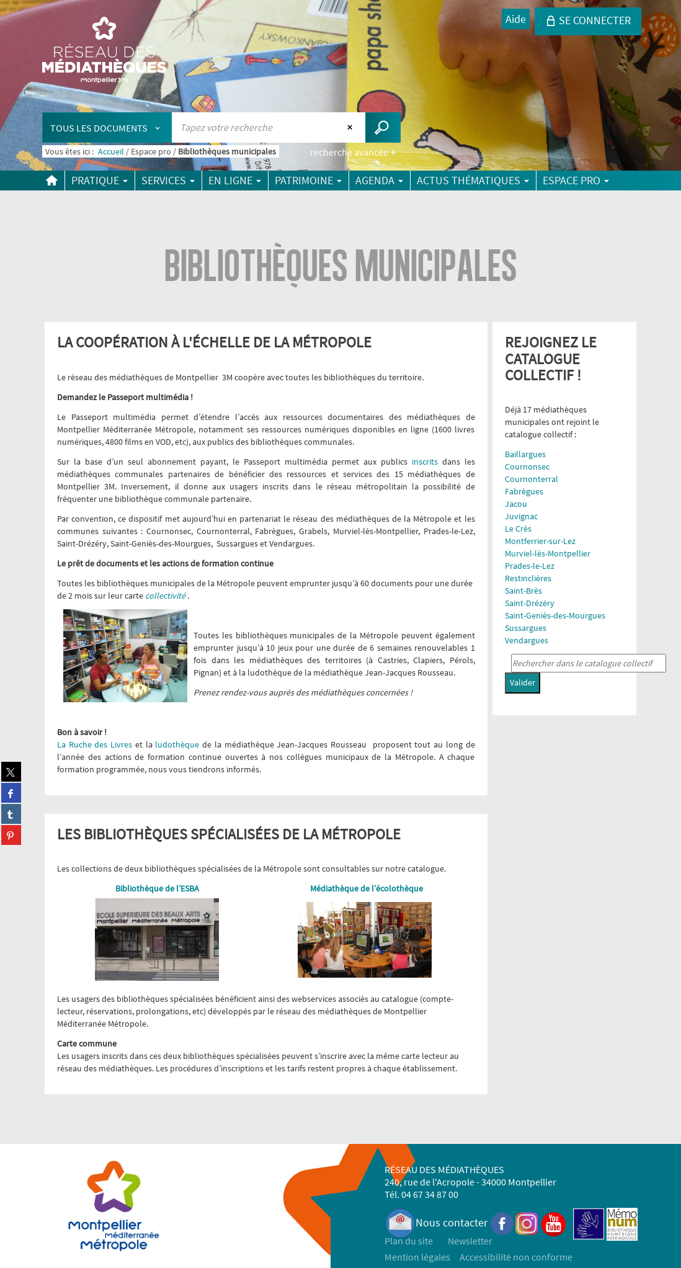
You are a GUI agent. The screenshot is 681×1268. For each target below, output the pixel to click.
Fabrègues (524, 491)
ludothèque (178, 744)
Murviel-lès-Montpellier (547, 553)
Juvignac (521, 516)
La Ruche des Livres (94, 744)
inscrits (425, 461)
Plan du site (409, 1241)
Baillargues (525, 454)
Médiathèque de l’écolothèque (366, 888)
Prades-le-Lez (529, 565)
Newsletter (470, 1241)
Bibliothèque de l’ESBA (157, 888)
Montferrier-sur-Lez (540, 541)
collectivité (166, 595)
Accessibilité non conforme (516, 1257)
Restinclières (528, 578)
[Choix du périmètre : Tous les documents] (107, 127)
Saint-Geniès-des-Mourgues (555, 615)
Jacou (516, 503)
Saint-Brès (523, 590)
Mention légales (417, 1257)
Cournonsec (527, 466)
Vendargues (526, 640)
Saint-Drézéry (529, 603)
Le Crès (518, 528)
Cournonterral (531, 478)
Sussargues (525, 627)
